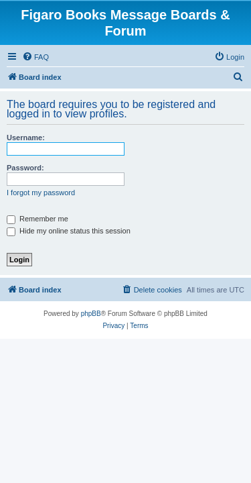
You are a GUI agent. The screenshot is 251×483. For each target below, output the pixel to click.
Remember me (37, 219)
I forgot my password (41, 193)
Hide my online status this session (69, 231)
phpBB (91, 313)
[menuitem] (35, 57)
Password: (25, 168)
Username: (26, 137)
